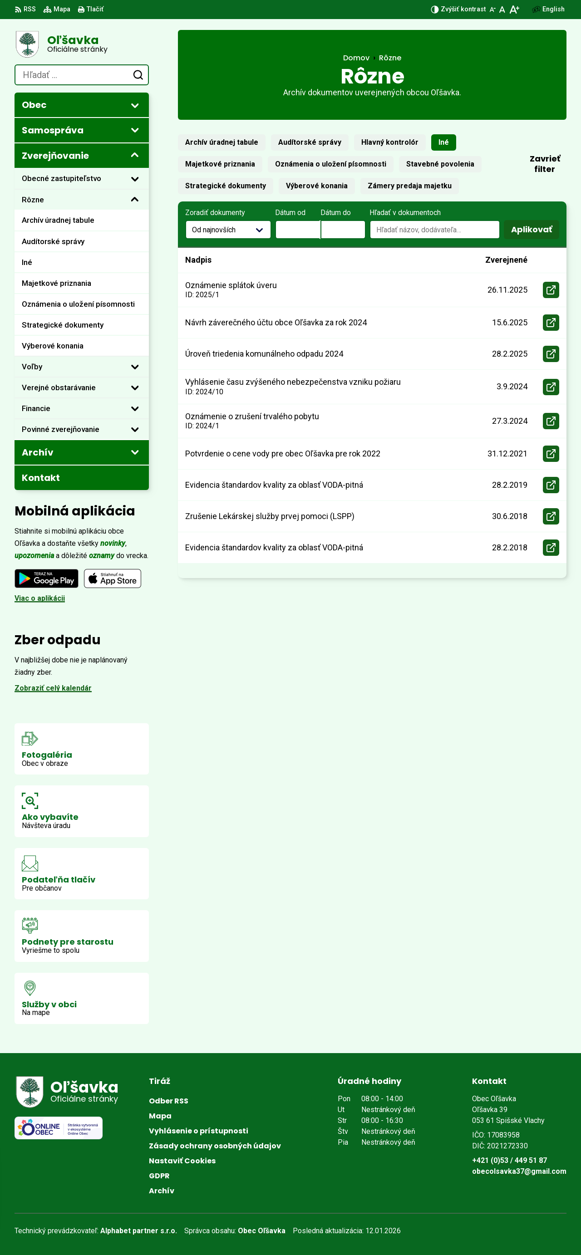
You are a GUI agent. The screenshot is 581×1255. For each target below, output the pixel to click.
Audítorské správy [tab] (309, 142)
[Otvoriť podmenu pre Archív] (134, 452)
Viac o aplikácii (40, 598)
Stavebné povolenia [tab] (440, 164)
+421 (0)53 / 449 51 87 (509, 1160)
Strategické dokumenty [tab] (225, 185)
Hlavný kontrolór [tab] (390, 142)
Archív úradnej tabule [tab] (221, 142)
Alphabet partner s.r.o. (138, 1230)
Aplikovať (535, 231)
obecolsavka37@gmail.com (519, 1171)
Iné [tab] (443, 142)
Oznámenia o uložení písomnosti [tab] (330, 164)
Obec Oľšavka (262, 1230)
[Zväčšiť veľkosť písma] (514, 9)
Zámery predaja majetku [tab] (410, 185)
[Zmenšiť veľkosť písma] (492, 9)
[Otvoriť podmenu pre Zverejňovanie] (134, 155)
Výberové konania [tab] (317, 185)
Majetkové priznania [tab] (220, 164)
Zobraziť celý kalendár (53, 688)
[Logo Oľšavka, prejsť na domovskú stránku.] (82, 44)
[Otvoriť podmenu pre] (134, 105)
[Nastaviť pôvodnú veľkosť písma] (502, 9)
